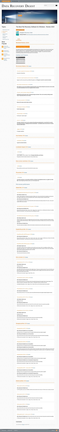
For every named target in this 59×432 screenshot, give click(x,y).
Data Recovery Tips (6, 39)
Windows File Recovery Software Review (7, 47)
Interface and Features (22, 55)
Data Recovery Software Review (6, 51)
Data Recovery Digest (6, 1)
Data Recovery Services (5, 35)
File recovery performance (23, 184)
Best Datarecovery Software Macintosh (7, 59)
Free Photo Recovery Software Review (7, 55)
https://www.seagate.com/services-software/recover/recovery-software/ (37, 34)
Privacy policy (10, 430)
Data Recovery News (6, 29)
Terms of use (4, 430)
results (19, 15)
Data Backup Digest (15, 1)
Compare (36, 77)
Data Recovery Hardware (5, 37)
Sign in (23, 424)
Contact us (15, 430)
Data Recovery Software (5, 32)
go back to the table (20, 29)
